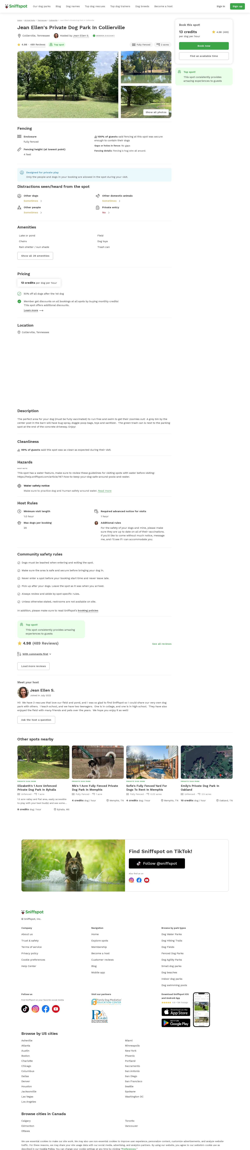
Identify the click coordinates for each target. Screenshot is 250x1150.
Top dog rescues (95, 6)
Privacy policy (29, 953)
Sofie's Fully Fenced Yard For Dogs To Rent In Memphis (146, 787)
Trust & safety (30, 940)
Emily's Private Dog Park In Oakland (200, 787)
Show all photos (156, 112)
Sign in (221, 6)
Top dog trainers (120, 6)
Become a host (163, 6)
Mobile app (98, 972)
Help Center (28, 966)
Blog (58, 6)
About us (27, 934)
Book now (204, 45)
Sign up (237, 6)
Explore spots (99, 940)
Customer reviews (102, 959)
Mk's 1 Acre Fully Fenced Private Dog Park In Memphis (95, 787)
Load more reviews (33, 666)
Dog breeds (142, 6)
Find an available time (204, 56)
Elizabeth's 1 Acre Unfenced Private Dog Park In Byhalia (37, 787)
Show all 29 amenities (35, 255)
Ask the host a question (36, 719)
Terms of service (31, 946)
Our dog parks (42, 6)
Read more (104, 490)
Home (95, 934)
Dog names (73, 6)
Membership (99, 946)
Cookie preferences (33, 959)
